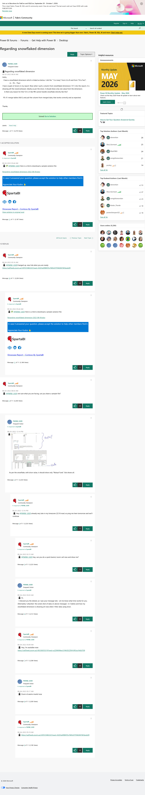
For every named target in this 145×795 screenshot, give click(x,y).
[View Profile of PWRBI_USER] (12, 64)
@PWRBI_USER (14, 166)
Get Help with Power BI (44, 40)
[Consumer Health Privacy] (29, 788)
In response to (9, 158)
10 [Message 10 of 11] (9, 278)
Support (95, 18)
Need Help (12, 125)
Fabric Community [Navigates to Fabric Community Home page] (23, 17)
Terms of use (129, 780)
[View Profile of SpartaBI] (11, 152)
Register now (7, 11)
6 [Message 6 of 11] (24, 614)
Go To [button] (140, 23)
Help (132, 23)
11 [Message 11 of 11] (9, 219)
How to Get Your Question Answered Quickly (117, 120)
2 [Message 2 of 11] (9, 401)
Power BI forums (8, 40)
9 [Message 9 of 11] (24, 745)
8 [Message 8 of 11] (24, 701)
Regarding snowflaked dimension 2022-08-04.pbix (21, 172)
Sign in (125, 23)
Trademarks (140, 780)
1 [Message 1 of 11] (9, 131)
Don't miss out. (117, 32)
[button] (72, 54)
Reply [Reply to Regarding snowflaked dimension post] (88, 131)
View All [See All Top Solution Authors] (104, 170)
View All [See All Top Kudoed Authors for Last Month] (104, 217)
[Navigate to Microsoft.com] (6, 17)
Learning (85, 18)
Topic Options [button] (85, 54)
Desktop (63, 40)
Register (116, 23)
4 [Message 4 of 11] (19, 523)
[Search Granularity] (78, 28)
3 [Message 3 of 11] (14, 480)
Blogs (77, 18)
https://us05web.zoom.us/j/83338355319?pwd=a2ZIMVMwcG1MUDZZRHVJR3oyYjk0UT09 (51, 650)
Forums (37, 18)
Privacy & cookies (116, 780)
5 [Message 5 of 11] (24, 564)
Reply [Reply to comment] (88, 224)
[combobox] (115, 28)
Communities (67, 18)
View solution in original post (13, 212)
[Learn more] (107, 102)
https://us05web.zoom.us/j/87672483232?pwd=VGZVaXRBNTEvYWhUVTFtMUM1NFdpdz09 (36, 268)
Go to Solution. (50, 116)
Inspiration (47, 18)
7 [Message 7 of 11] (24, 660)
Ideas (56, 18)
